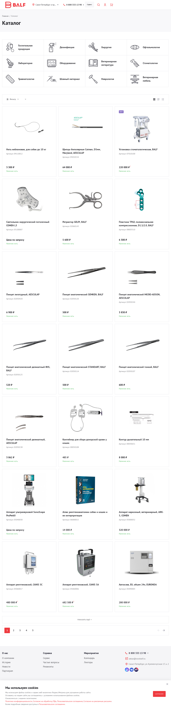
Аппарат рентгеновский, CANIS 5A (81, 584)
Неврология (107, 79)
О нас (5, 653)
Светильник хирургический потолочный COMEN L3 (27, 223)
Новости (6, 666)
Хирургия (106, 47)
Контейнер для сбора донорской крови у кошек (85, 441)
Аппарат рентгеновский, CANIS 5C (24, 584)
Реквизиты (48, 666)
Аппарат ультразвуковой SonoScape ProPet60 (25, 513)
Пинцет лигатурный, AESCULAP (22, 294)
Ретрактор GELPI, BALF (75, 221)
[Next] (164, 630)
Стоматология (150, 63)
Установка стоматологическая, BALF (138, 149)
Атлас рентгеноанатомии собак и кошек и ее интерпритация (85, 513)
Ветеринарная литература (108, 63)
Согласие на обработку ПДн (44, 701)
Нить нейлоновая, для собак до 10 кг (26, 149)
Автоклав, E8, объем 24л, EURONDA (138, 584)
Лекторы (88, 662)
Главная (5, 16)
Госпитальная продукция (25, 47)
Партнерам (7, 670)
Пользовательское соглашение (70, 701)
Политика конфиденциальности (18, 701)
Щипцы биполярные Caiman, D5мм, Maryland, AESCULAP (82, 151)
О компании (8, 658)
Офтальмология (151, 47)
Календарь (89, 658)
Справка (47, 653)
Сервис (89, 4)
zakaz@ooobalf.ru (137, 658)
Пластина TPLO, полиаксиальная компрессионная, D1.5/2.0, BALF (136, 223)
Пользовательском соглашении (52, 704)
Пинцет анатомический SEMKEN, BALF (83, 294)
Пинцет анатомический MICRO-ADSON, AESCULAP (139, 296)
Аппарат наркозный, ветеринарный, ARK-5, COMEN (141, 513)
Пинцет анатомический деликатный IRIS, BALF (28, 368)
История (6, 662)
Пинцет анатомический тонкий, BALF (139, 366)
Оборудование (67, 63)
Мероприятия (91, 653)
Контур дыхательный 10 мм (134, 439)
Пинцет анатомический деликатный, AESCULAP (25, 441)
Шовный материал (70, 79)
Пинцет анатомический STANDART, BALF (84, 366)
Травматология (26, 79)
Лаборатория (25, 63)
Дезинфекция (67, 47)
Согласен (159, 694)
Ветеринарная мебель (150, 79)
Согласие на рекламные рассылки (97, 701)
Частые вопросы (51, 662)
